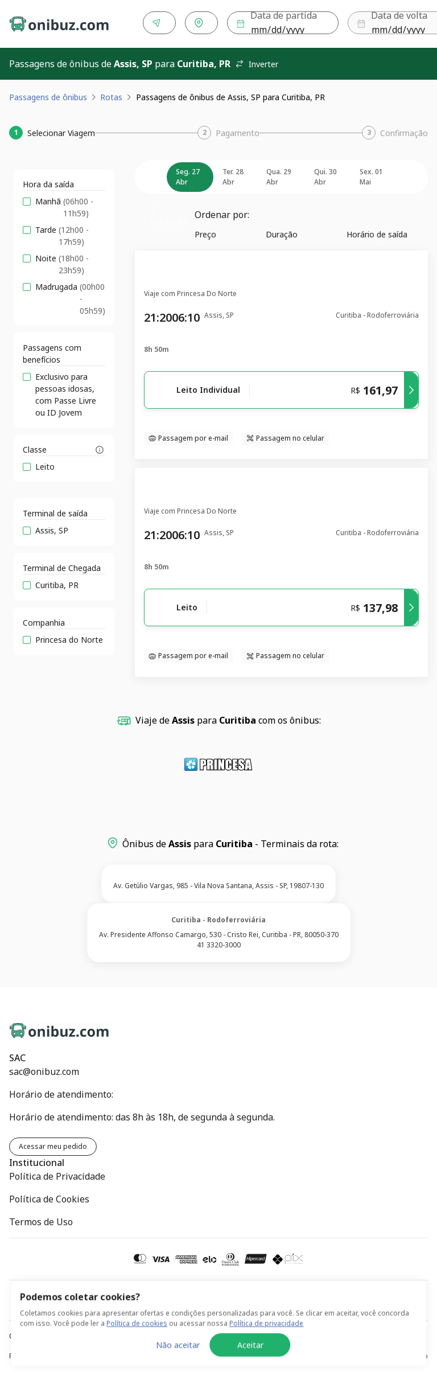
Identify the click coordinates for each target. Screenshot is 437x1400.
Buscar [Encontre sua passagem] (393, 23)
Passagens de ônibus (48, 94)
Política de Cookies (49, 1196)
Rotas (111, 94)
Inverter (256, 61)
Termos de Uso (41, 1219)
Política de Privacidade (57, 1174)
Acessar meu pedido (53, 1144)
